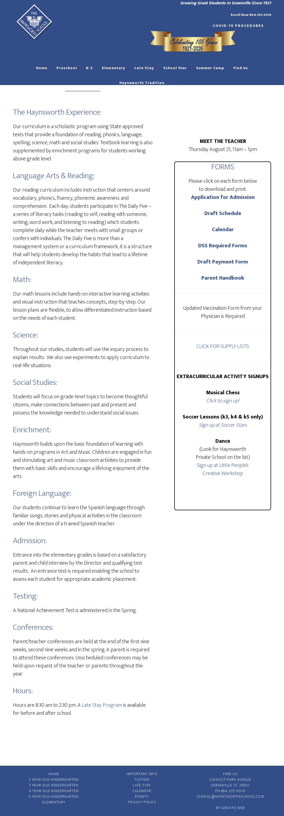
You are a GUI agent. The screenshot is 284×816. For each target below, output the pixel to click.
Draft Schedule (222, 213)
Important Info (142, 774)
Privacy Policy (142, 802)
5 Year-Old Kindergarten (54, 796)
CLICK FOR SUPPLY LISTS (222, 346)
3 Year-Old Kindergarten (54, 785)
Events (142, 796)
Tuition (141, 779)
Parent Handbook (222, 278)
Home (53, 774)
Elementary (53, 802)
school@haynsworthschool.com (230, 796)
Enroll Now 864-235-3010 (251, 15)
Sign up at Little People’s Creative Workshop (222, 469)
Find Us (230, 774)
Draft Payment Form (222, 261)
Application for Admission (223, 197)
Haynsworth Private (34, 21)
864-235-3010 (233, 791)
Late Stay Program (102, 705)
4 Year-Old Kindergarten (54, 791)
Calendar (223, 229)
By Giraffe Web (230, 808)
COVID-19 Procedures (238, 26)
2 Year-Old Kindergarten (54, 779)
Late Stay (142, 785)
